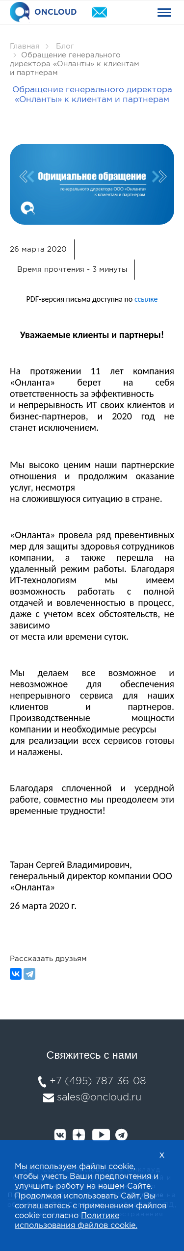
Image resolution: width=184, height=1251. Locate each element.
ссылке (146, 299)
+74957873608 (127, 12)
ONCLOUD (43, 12)
